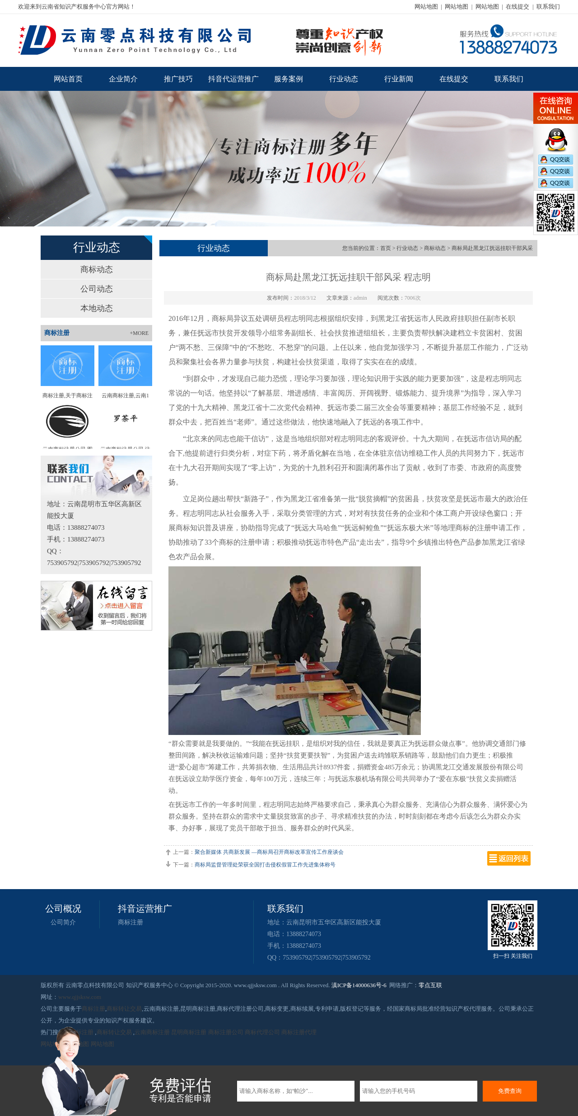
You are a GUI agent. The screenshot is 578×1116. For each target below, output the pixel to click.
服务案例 (288, 79)
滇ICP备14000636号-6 (359, 985)
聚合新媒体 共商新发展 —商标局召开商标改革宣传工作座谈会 (269, 852)
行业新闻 (398, 79)
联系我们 (548, 6)
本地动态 (96, 308)
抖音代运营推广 (233, 79)
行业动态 (343, 79)
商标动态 (96, 269)
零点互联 (430, 985)
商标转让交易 (124, 1008)
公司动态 (96, 288)
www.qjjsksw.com (79, 997)
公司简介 (63, 922)
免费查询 (510, 1091)
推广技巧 (178, 79)
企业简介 (123, 79)
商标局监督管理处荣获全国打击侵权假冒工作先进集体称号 (265, 865)
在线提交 (517, 6)
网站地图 (426, 6)
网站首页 (68, 79)
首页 (385, 248)
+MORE (139, 333)
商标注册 (130, 922)
